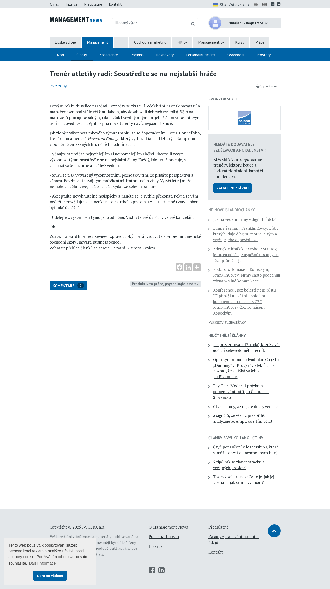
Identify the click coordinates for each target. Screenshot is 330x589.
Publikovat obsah (164, 536)
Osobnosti (235, 54)
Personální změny (200, 54)
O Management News (168, 527)
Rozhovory (165, 54)
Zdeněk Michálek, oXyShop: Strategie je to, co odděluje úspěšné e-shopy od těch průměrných (246, 254)
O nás (54, 4)
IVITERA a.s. (93, 527)
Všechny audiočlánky (227, 322)
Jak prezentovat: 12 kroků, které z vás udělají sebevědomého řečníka (246, 347)
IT (121, 42)
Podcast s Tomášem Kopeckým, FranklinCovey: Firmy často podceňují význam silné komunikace (246, 275)
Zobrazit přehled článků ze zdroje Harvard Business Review (102, 248)
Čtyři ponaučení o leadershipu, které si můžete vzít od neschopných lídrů (245, 449)
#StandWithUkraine (231, 4)
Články (81, 54)
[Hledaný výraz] (150, 22)
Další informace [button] (42, 563)
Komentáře (68, 285)
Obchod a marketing (150, 42)
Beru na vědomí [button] (50, 576)
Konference (108, 54)
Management (97, 42)
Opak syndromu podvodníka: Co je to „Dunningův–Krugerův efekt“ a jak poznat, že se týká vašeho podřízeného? (246, 368)
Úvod (59, 54)
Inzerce (72, 4)
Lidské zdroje (65, 42)
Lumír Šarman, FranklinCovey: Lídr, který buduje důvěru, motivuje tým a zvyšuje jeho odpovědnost (245, 234)
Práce (259, 42)
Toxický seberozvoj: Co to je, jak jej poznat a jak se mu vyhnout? (243, 479)
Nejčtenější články (227, 335)
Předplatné (93, 4)
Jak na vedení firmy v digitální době (244, 219)
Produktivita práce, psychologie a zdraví (166, 283)
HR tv (182, 42)
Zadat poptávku (232, 188)
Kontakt (115, 4)
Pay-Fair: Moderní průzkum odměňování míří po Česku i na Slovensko (241, 391)
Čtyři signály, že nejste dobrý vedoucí (246, 406)
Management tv (211, 42)
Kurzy (239, 42)
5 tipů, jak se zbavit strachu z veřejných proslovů (238, 464)
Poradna (137, 54)
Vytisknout (267, 86)
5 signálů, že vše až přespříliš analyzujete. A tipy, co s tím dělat (242, 418)
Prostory (264, 54)
